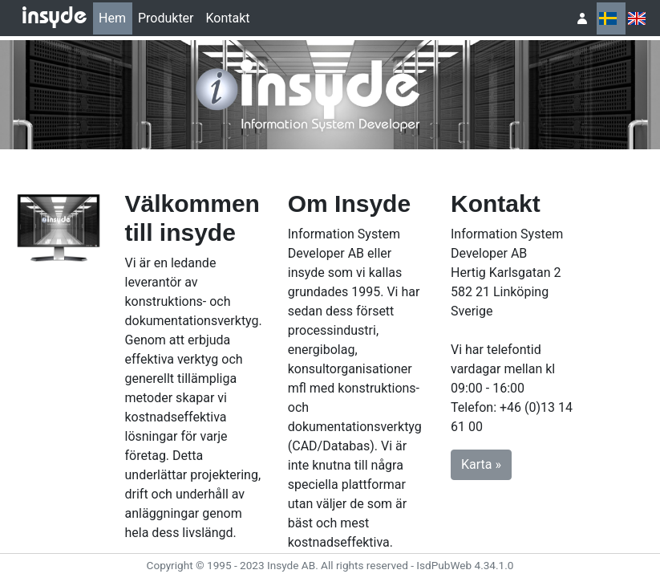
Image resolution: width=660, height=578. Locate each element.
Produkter (166, 18)
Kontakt (228, 18)
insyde (54, 17)
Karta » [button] (481, 464)
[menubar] (175, 18)
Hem (112, 18)
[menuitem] (112, 18)
